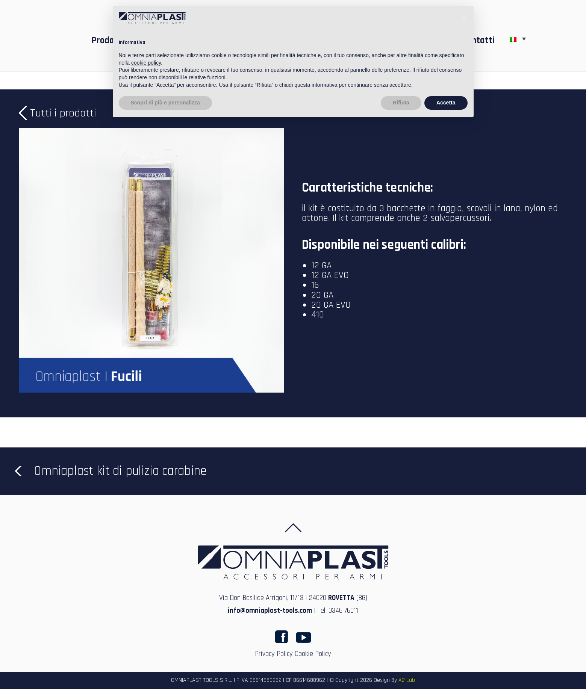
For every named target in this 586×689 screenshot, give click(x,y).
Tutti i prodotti (63, 113)
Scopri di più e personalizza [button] (165, 103)
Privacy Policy (274, 654)
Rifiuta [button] (401, 103)
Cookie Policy (313, 654)
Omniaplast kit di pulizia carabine (120, 471)
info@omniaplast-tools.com (270, 610)
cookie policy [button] (146, 63)
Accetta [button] (446, 103)
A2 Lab (406, 680)
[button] (464, 18)
